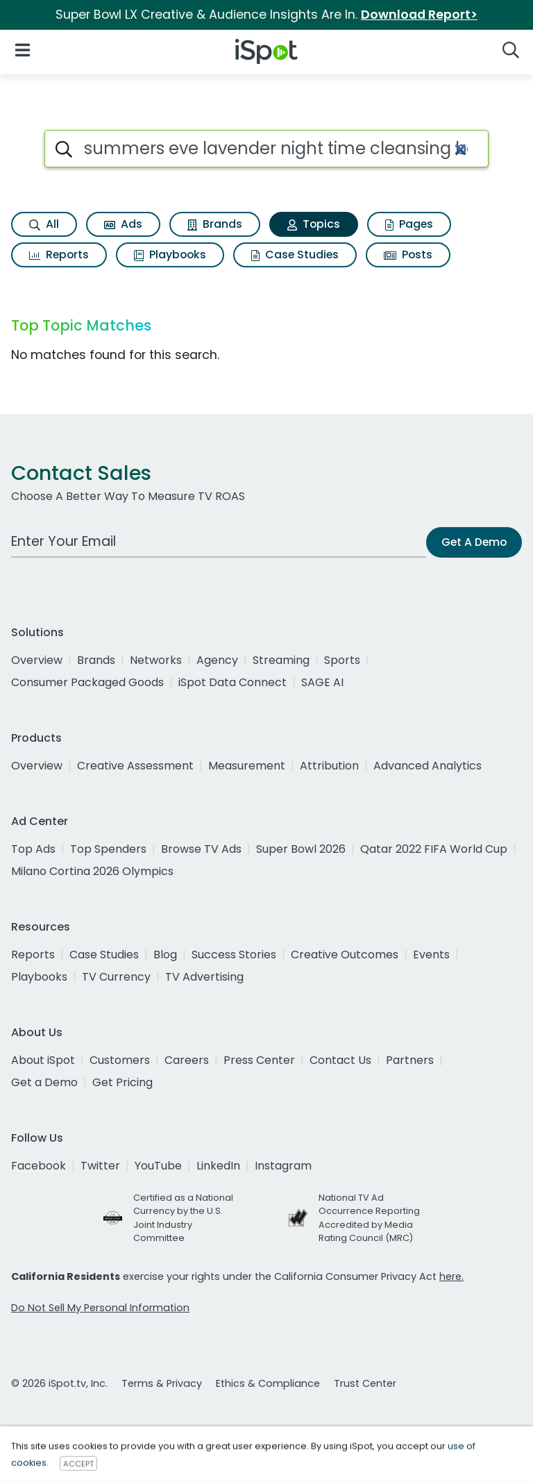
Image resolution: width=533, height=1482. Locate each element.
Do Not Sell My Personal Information (100, 1308)
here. (451, 1276)
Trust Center (365, 1383)
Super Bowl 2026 (301, 849)
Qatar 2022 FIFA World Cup (433, 849)
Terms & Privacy (161, 1383)
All (44, 224)
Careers (186, 1060)
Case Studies (295, 255)
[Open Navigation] (22, 49)
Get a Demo (44, 1082)
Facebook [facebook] (38, 1166)
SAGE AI (322, 682)
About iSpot (43, 1060)
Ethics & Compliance (268, 1383)
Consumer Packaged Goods (87, 682)
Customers (120, 1060)
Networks (156, 660)
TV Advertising (204, 977)
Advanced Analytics (427, 766)
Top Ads (33, 849)
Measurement (246, 766)
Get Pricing (122, 1082)
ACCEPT (78, 1463)
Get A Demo (474, 542)
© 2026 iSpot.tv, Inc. (59, 1383)
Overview (36, 660)
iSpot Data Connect (232, 682)
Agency (217, 660)
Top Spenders (108, 849)
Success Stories (234, 955)
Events (431, 955)
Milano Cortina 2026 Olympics (92, 871)
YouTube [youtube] (158, 1166)
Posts (408, 255)
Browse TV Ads (201, 849)
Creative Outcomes (344, 955)
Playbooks (170, 255)
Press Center (259, 1060)
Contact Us (340, 1060)
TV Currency (116, 977)
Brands (214, 224)
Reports (59, 255)
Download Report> (419, 14)
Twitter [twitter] (100, 1166)
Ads (123, 224)
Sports (342, 660)
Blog (165, 955)
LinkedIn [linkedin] (218, 1166)
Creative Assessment (135, 766)
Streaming (281, 660)
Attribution (329, 766)
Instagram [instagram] (283, 1166)
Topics (313, 224)
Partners (410, 1060)
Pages (409, 224)
